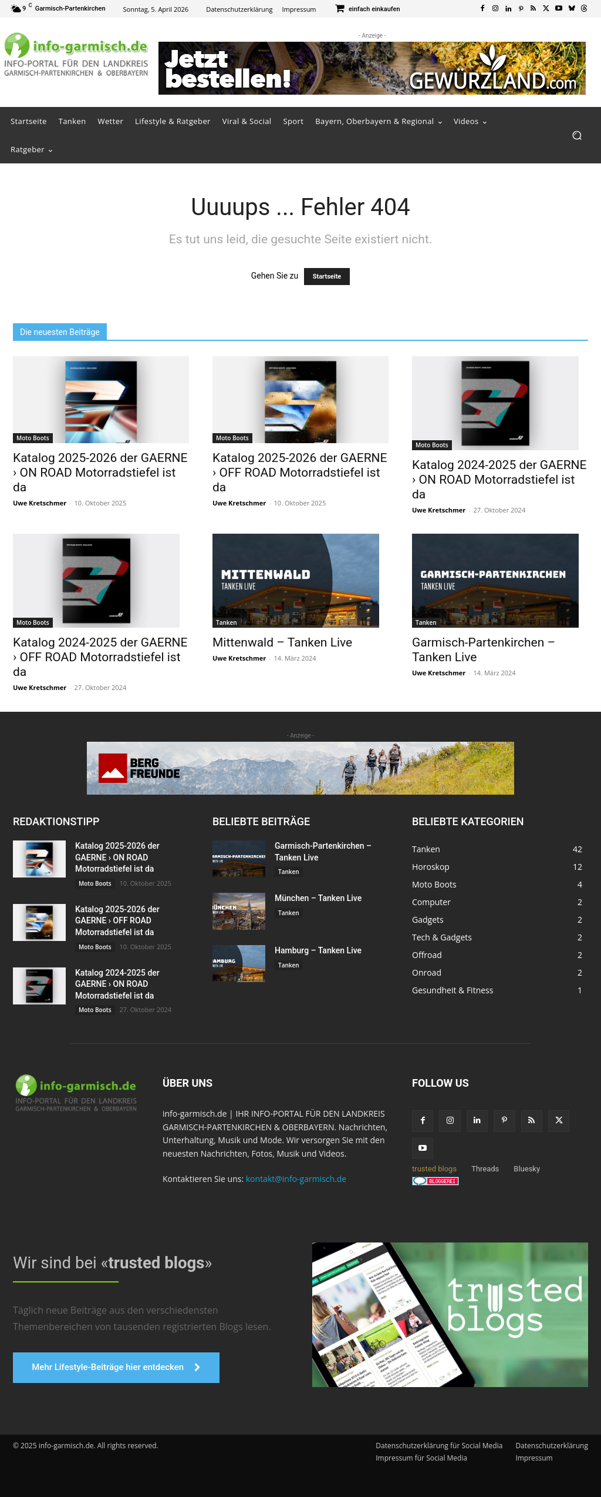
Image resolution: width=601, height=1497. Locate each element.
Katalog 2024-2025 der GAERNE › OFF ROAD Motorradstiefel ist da (100, 657)
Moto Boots (32, 438)
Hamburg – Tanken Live (318, 950)
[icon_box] (367, 9)
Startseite (327, 276)
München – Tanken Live (318, 898)
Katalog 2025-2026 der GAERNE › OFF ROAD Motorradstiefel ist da (299, 472)
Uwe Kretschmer (39, 502)
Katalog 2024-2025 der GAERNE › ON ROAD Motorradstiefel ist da (499, 479)
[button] (576, 135)
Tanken (226, 622)
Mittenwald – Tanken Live (282, 642)
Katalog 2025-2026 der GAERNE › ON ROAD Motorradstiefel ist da (100, 472)
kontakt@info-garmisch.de (296, 1178)
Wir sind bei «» (107, 1262)
